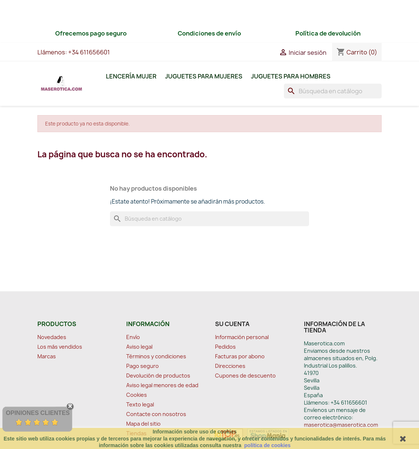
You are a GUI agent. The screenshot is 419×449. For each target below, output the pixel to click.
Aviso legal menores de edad (162, 385)
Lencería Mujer (131, 76)
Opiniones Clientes (38, 413)
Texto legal (140, 404)
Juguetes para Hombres (291, 76)
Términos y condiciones (156, 356)
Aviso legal (139, 346)
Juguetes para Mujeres (203, 76)
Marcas (46, 356)
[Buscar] (333, 91)
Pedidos (225, 346)
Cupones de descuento (245, 375)
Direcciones (230, 365)
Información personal (242, 337)
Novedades (51, 337)
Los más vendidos (59, 346)
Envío (133, 337)
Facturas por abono (240, 356)
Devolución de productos (158, 375)
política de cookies (267, 445)
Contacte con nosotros (156, 414)
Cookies (136, 394)
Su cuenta (232, 324)
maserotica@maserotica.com (341, 424)
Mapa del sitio (143, 423)
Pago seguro (142, 365)
